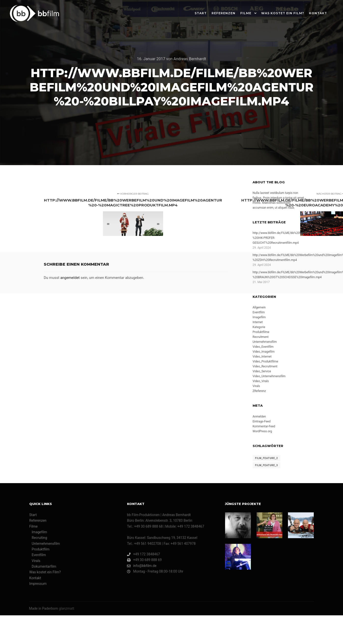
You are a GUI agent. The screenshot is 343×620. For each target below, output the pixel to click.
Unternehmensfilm (265, 342)
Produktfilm (40, 549)
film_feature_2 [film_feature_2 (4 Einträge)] (266, 458)
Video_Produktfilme (265, 361)
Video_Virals (261, 381)
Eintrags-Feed (262, 421)
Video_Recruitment (265, 366)
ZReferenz (259, 391)
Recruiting (39, 538)
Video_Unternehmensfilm (269, 376)
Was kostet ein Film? (45, 572)
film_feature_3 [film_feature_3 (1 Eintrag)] (266, 465)
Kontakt (35, 578)
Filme (33, 526)
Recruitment (261, 337)
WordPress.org (262, 431)
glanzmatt (66, 608)
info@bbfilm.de (142, 566)
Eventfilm (259, 312)
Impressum (37, 584)
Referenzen (37, 520)
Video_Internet (262, 356)
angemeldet (70, 277)
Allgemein (259, 307)
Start (33, 515)
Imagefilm (259, 317)
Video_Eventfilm (263, 346)
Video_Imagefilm (263, 351)
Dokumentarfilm (44, 566)
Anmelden (259, 416)
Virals (256, 386)
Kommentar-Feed (264, 426)
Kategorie (259, 327)
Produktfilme (261, 332)
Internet (258, 322)
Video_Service (262, 371)
